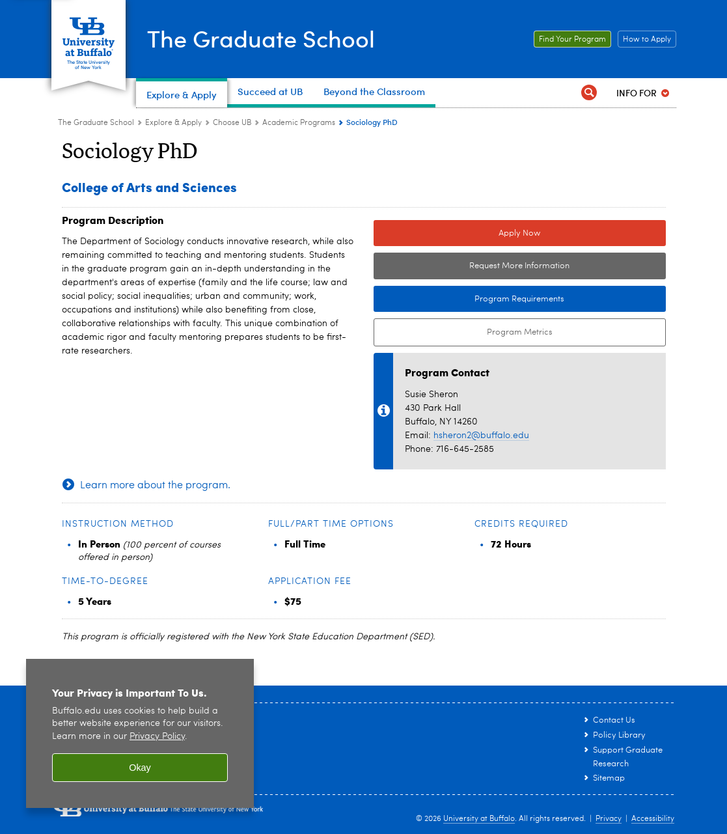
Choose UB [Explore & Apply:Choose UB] (232, 123)
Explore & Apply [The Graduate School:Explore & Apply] (173, 123)
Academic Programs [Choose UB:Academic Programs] (298, 123)
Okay (140, 767)
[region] (140, 733)
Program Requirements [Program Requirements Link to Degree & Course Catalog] (469, 299)
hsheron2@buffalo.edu (481, 435)
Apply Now (519, 233)
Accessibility (652, 819)
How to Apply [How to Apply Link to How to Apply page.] (644, 39)
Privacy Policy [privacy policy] (157, 737)
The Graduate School (261, 37)
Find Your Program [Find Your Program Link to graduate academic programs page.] (570, 39)
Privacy (609, 819)
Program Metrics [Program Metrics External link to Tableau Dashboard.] (463, 332)
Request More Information (519, 266)
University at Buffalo (479, 819)
